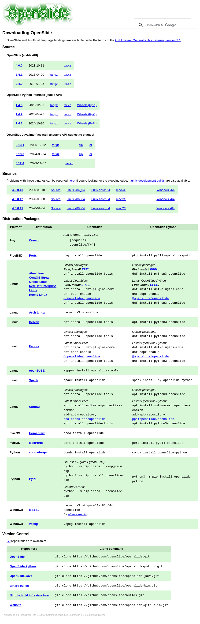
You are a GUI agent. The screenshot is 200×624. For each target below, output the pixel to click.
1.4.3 (19, 105)
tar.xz (67, 65)
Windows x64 (165, 190)
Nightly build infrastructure (29, 595)
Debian (34, 322)
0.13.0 (20, 154)
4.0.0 (19, 65)
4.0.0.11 (17, 208)
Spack (33, 380)
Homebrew (36, 433)
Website (15, 605)
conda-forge (38, 452)
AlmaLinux (36, 273)
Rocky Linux (38, 294)
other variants (77, 514)
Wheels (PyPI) (86, 105)
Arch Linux (37, 312)
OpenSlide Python (23, 566)
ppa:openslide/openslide (84, 419)
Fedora (34, 346)
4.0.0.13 (17, 190)
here (71, 180)
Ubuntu (34, 406)
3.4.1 (19, 74)
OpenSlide (17, 556)
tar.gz (54, 74)
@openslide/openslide (81, 298)
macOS (121, 190)
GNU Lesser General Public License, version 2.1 (148, 40)
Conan (33, 240)
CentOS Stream (40, 277)
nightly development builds (147, 180)
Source (55, 190)
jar (90, 145)
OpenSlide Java (21, 576)
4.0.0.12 (17, 199)
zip (81, 145)
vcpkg (33, 524)
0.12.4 (20, 163)
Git (9, 541)
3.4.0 (19, 84)
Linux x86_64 (76, 190)
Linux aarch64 (100, 190)
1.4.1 (19, 123)
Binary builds (19, 585)
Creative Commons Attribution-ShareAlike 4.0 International (67, 615)
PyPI (32, 479)
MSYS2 (34, 510)
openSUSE (36, 370)
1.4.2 (19, 114)
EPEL (85, 269)
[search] (161, 25)
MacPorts (36, 443)
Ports (33, 255)
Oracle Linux (38, 282)
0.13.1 (20, 145)
